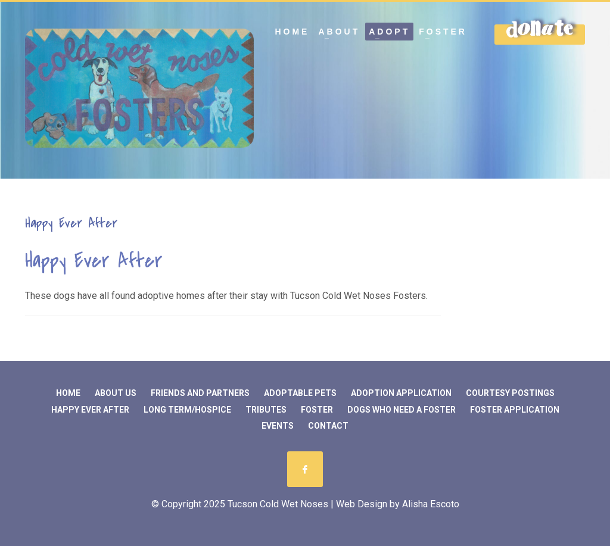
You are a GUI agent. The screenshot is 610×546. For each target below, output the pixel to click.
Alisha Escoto (430, 504)
